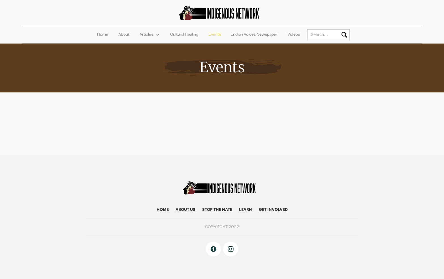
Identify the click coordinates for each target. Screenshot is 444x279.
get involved (273, 210)
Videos (293, 34)
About (123, 34)
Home (102, 34)
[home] (222, 13)
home (163, 210)
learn (245, 210)
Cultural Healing (184, 34)
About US (185, 210)
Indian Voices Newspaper (254, 34)
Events (214, 34)
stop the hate (217, 210)
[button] (150, 34)
